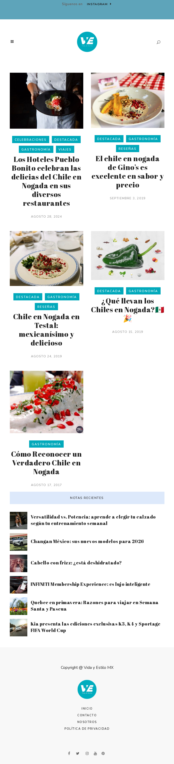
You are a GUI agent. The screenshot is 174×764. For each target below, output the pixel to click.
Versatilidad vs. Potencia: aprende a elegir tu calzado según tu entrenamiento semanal (93, 520)
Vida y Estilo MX (98, 667)
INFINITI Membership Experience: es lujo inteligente (91, 584)
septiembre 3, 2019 (128, 198)
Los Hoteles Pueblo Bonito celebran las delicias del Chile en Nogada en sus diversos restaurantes (46, 181)
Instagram (99, 4)
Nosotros (87, 722)
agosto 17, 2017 (46, 485)
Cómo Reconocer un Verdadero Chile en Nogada (46, 462)
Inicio (87, 709)
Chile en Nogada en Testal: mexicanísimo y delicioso (46, 329)
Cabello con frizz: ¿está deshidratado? (76, 563)
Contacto (87, 715)
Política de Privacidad (87, 729)
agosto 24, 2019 (46, 356)
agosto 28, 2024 (46, 217)
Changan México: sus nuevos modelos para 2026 (87, 541)
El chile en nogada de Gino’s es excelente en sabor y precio (128, 171)
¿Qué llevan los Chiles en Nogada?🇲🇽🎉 (127, 309)
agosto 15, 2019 (127, 332)
